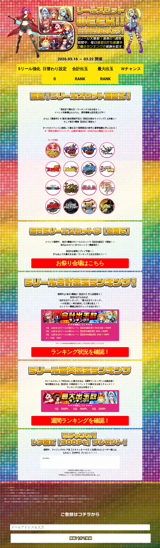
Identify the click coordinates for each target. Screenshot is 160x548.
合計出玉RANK (80, 73)
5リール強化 (29, 68)
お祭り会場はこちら (80, 263)
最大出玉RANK (105, 73)
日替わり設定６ (54, 73)
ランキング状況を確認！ (80, 352)
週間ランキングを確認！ (80, 420)
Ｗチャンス (131, 68)
